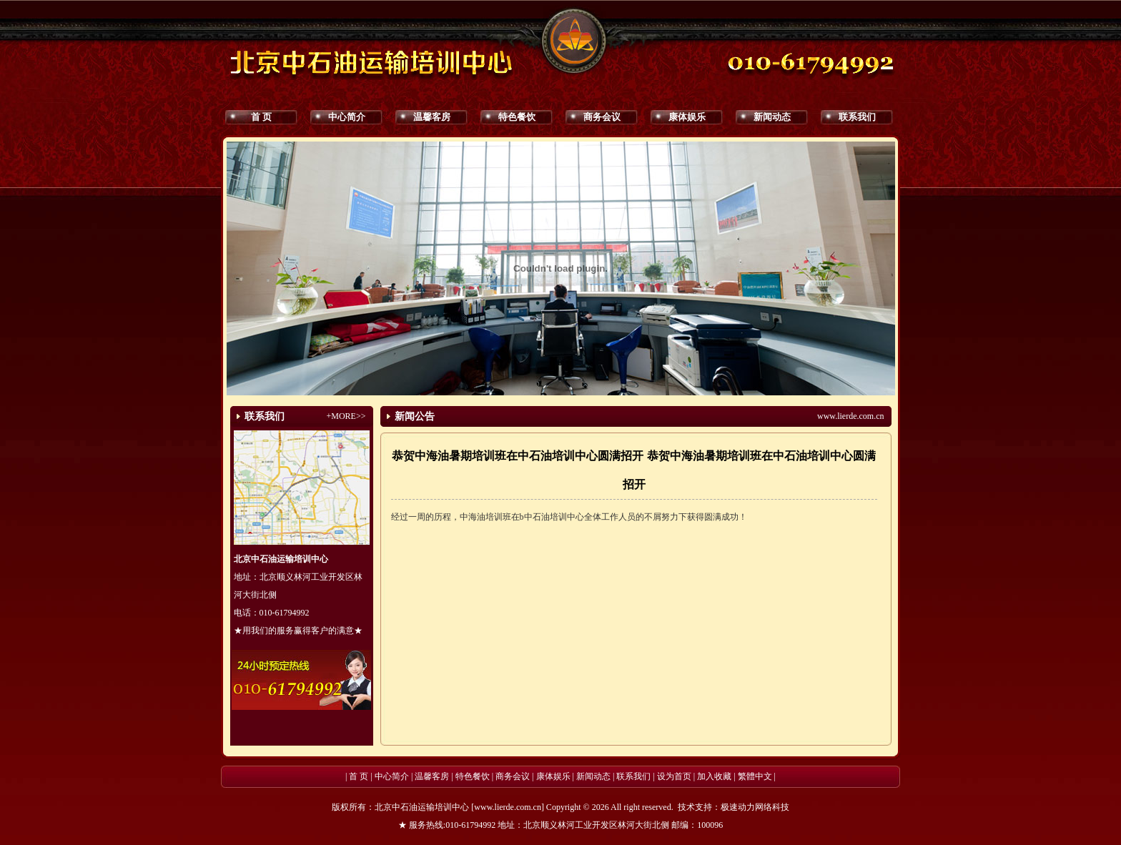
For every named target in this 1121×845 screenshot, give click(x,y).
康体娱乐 (687, 117)
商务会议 (602, 117)
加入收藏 (714, 776)
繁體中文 (755, 776)
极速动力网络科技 (755, 807)
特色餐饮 (516, 117)
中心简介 (346, 117)
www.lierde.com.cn (850, 416)
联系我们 (857, 117)
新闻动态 (772, 117)
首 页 (261, 117)
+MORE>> (346, 416)
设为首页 (674, 776)
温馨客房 (431, 117)
